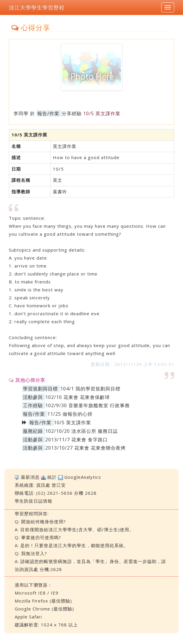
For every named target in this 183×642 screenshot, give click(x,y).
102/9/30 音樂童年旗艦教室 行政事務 (87, 405)
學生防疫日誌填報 (33, 501)
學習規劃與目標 (40, 388)
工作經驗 (33, 405)
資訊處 (43, 485)
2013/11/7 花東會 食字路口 (76, 439)
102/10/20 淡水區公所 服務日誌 (81, 431)
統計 (52, 477)
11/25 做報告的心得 (70, 414)
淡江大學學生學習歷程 (37, 7)
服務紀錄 (33, 431)
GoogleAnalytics (82, 477)
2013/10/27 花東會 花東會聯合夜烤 (85, 448)
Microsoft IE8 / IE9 (36, 593)
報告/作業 (48, 113)
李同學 (21, 113)
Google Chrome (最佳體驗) (44, 609)
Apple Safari (28, 617)
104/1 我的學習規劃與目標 (90, 388)
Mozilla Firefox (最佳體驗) (43, 601)
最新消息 (30, 477)
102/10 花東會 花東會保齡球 (77, 397)
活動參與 (33, 397)
